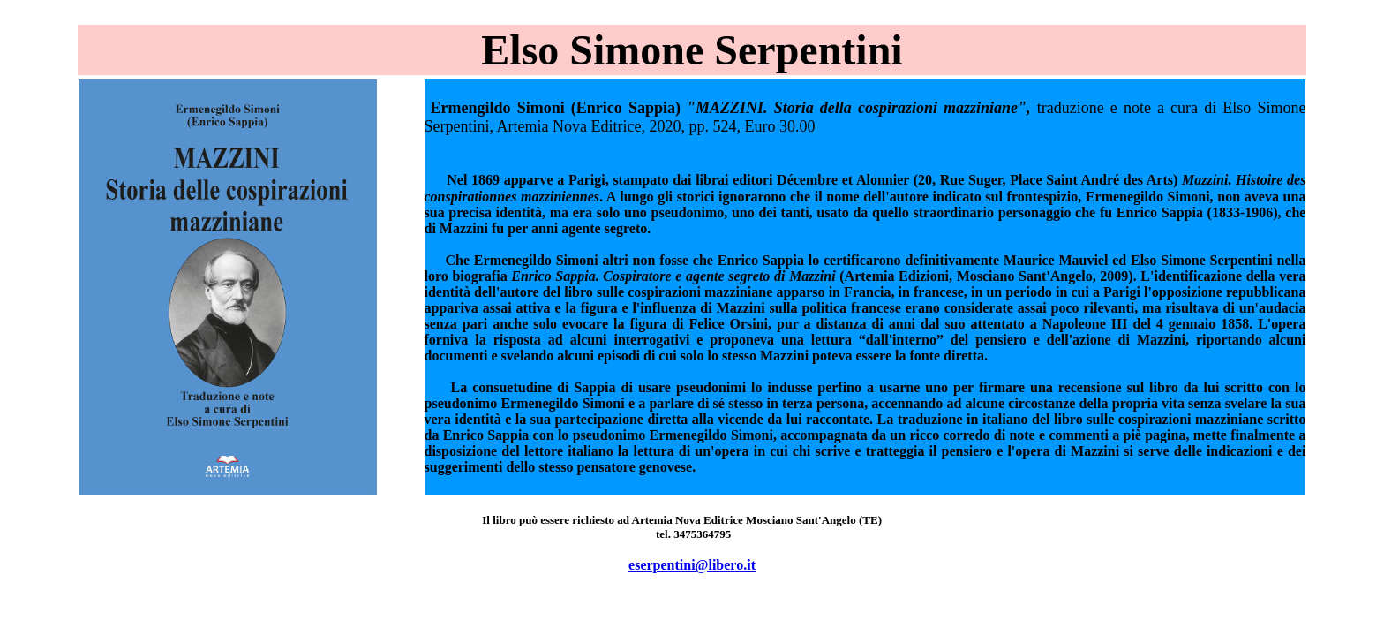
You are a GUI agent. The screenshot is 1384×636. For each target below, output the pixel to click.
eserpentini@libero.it (692, 564)
